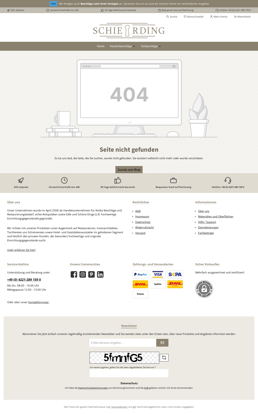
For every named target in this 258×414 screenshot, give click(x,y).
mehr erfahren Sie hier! (21, 250)
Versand (140, 233)
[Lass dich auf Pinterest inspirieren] (91, 274)
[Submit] (162, 343)
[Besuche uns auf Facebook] (74, 274)
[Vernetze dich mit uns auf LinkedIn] (100, 274)
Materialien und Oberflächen (215, 216)
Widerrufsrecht (144, 227)
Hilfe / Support (207, 222)
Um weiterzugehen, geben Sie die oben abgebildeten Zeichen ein (123, 367)
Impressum (142, 216)
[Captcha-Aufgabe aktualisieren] (164, 357)
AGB (138, 211)
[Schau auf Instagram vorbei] (83, 274)
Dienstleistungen (208, 227)
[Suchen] (172, 16)
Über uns (203, 211)
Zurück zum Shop (129, 169)
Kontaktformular (38, 302)
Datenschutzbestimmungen (93, 387)
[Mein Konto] (219, 16)
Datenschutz (142, 222)
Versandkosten (119, 406)
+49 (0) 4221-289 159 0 (24, 279)
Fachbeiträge (206, 233)
